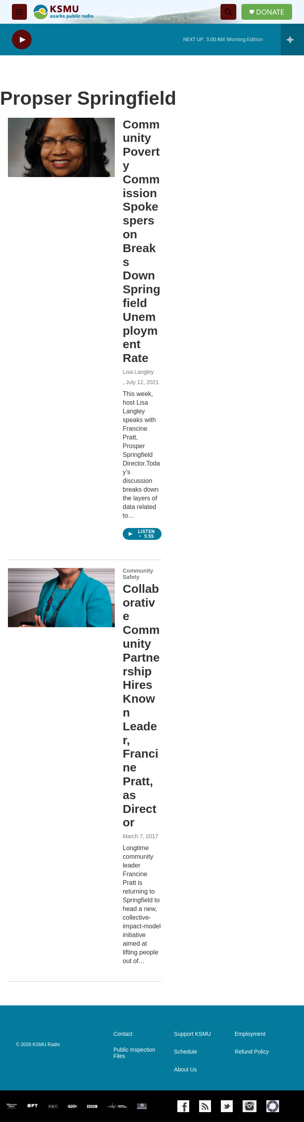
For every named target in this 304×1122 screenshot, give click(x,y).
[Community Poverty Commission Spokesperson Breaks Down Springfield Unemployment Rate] (61, 147)
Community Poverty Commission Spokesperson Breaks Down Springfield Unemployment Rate (141, 241)
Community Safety (138, 574)
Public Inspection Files (134, 1053)
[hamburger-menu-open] (19, 12)
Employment (250, 1034)
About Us (185, 1070)
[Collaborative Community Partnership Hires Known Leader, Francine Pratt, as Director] (61, 597)
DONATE (270, 12)
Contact (122, 1034)
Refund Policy (252, 1052)
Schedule (185, 1052)
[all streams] (292, 39)
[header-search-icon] (228, 12)
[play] (21, 39)
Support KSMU (192, 1034)
